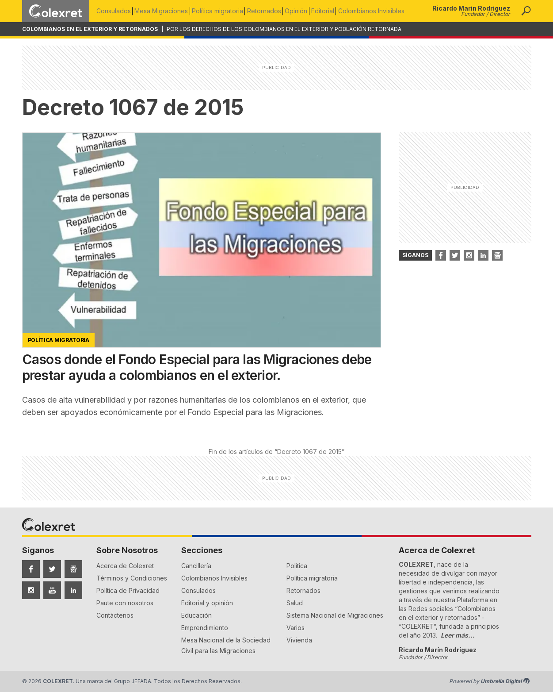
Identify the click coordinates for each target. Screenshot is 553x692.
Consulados (113, 11)
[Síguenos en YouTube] (52, 590)
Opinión (302, 11)
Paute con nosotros (124, 603)
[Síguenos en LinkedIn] (73, 590)
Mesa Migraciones (163, 11)
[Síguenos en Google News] (73, 569)
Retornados (269, 11)
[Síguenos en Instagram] (31, 590)
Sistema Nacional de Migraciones (334, 615)
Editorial (330, 11)
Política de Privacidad (128, 590)
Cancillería (196, 565)
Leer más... (458, 635)
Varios (295, 627)
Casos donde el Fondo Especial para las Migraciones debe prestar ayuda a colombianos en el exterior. (197, 367)
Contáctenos (114, 615)
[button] (526, 11)
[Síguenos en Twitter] (52, 569)
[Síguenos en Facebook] (31, 569)
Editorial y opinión (207, 603)
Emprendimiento (204, 627)
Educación (196, 615)
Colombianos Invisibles (380, 11)
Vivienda (299, 640)
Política (296, 565)
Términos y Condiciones (131, 578)
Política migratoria (220, 11)
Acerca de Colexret (125, 565)
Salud (294, 603)
